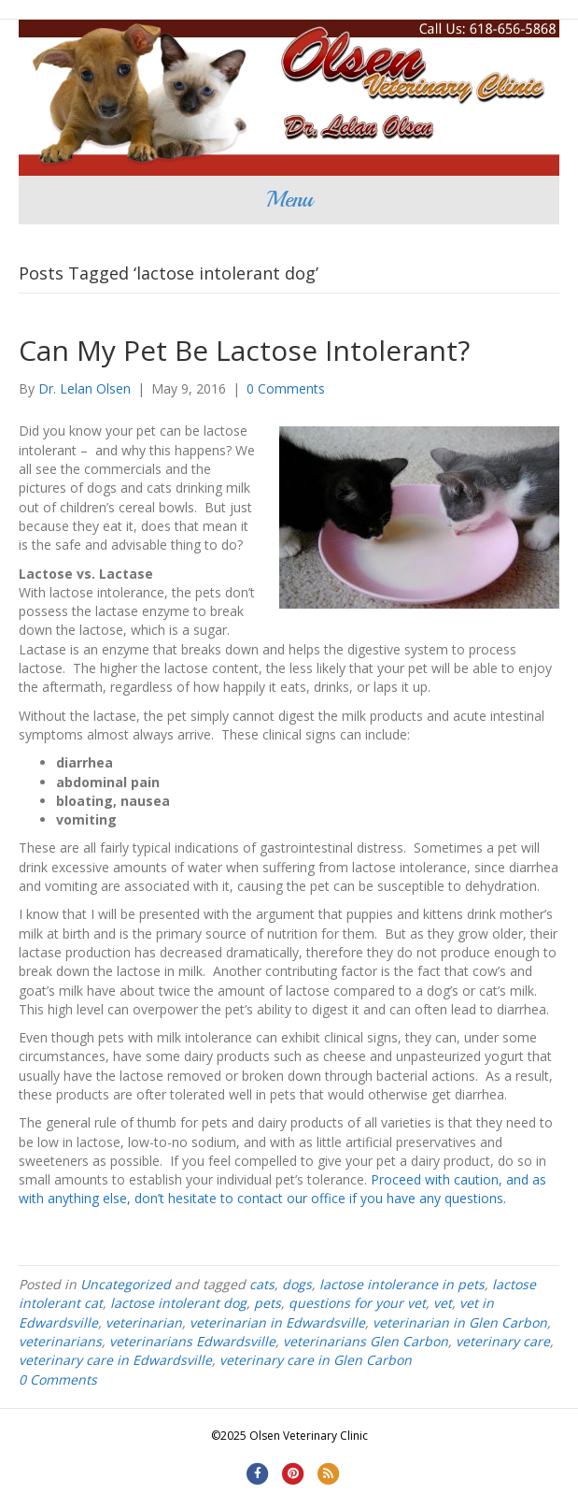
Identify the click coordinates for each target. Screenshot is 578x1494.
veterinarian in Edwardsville (277, 1322)
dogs (297, 1284)
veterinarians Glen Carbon (365, 1341)
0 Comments (286, 388)
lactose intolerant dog (178, 1303)
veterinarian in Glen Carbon (460, 1322)
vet (442, 1303)
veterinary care (503, 1341)
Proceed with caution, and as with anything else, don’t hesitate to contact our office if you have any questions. (282, 1189)
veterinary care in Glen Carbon (315, 1360)
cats (262, 1284)
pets (267, 1303)
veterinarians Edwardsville (192, 1341)
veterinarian (144, 1322)
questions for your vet (357, 1303)
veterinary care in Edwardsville (115, 1360)
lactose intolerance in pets (402, 1284)
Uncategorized (125, 1284)
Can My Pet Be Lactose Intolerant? (244, 350)
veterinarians (60, 1341)
